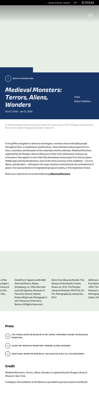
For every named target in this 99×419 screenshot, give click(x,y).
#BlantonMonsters (60, 173)
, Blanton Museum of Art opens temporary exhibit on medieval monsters (50, 336)
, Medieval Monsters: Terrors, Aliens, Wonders (41, 346)
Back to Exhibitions (23, 78)
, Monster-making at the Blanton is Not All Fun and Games (48, 354)
